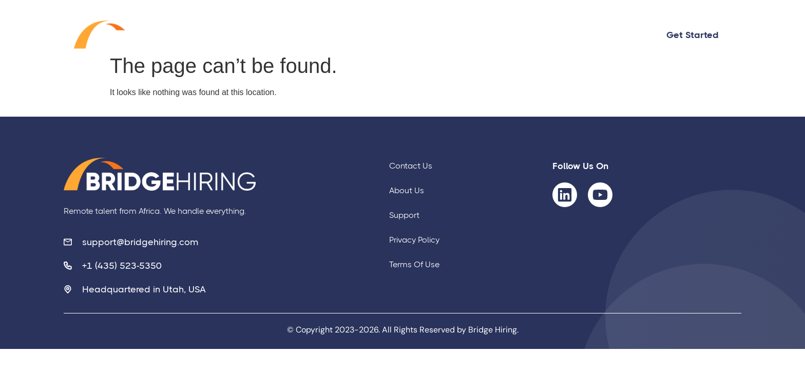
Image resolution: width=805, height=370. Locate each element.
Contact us (439, 35)
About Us (516, 35)
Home (371, 35)
